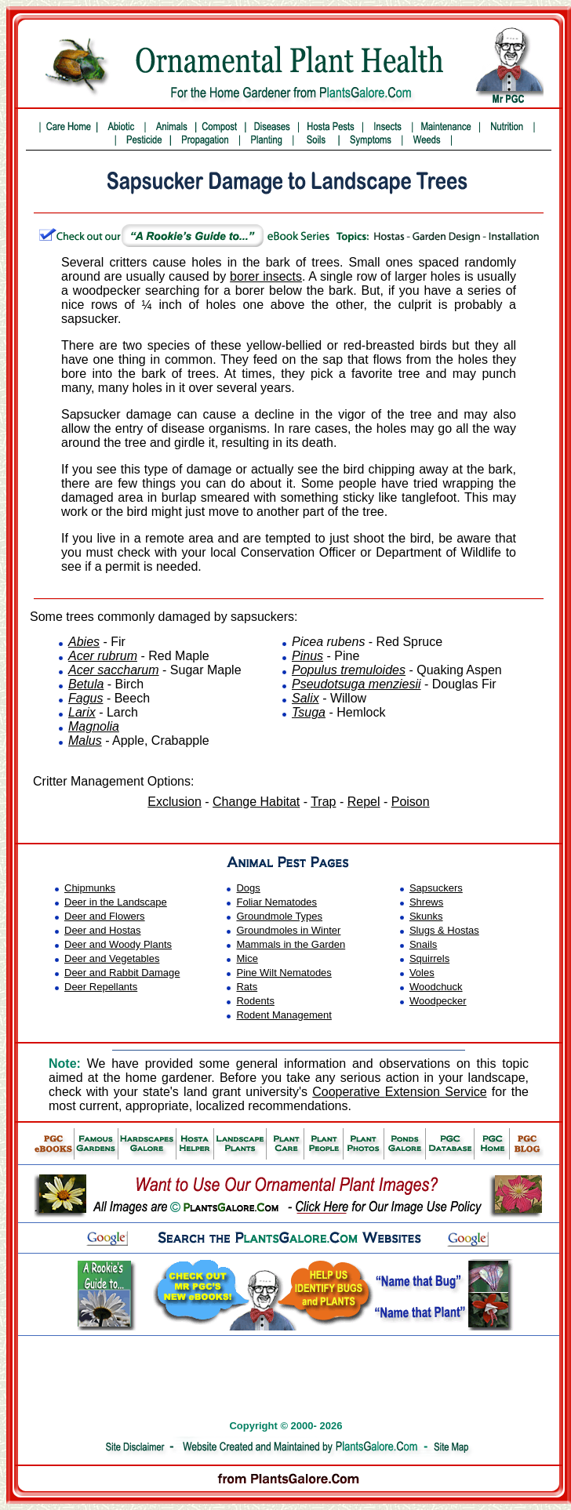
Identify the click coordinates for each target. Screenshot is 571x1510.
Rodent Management (283, 1015)
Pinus (307, 655)
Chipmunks (89, 888)
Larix (82, 712)
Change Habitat (256, 801)
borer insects (266, 276)
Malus (85, 740)
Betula (86, 684)
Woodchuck (436, 987)
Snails (423, 944)
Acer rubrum (102, 655)
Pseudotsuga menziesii (356, 684)
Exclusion (174, 801)
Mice (246, 958)
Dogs (248, 888)
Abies (84, 641)
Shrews (426, 902)
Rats (246, 987)
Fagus (85, 698)
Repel (363, 801)
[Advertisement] (289, 1364)
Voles (422, 972)
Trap (323, 801)
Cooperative (399, 1091)
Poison (410, 801)
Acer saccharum (113, 670)
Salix (305, 698)
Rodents (255, 1001)
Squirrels (429, 958)
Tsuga (309, 712)
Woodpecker (438, 1001)
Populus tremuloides (349, 670)
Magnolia (93, 726)
